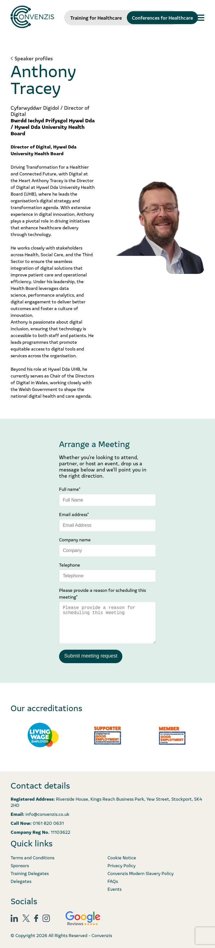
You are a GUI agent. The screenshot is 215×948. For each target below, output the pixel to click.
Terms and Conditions (32, 857)
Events (114, 889)
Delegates (21, 881)
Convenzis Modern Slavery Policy (141, 873)
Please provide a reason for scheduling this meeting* (102, 593)
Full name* (69, 489)
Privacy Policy (121, 865)
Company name (75, 539)
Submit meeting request (90, 656)
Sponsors (20, 865)
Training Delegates (30, 873)
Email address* (74, 514)
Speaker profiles (34, 58)
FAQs (113, 881)
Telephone (69, 565)
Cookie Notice (122, 857)
